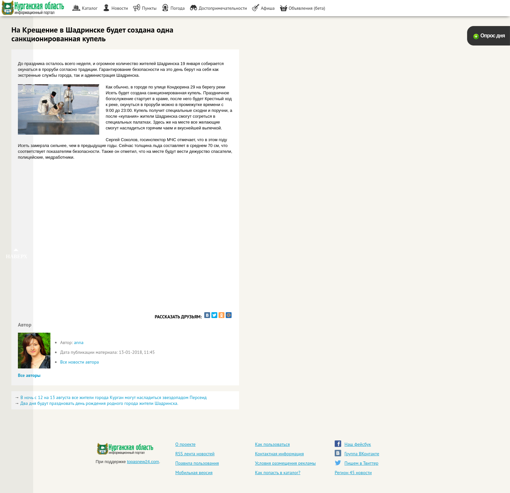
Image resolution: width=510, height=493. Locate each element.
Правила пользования (197, 463)
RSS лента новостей (195, 454)
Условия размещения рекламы (285, 463)
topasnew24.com (143, 461)
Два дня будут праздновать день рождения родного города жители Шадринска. (99, 403)
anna (78, 342)
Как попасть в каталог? (277, 472)
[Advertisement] (125, 258)
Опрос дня (492, 35)
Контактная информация (279, 454)
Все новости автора (79, 362)
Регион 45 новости (353, 472)
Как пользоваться (272, 444)
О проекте (185, 444)
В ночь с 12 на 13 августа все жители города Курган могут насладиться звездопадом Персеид (113, 397)
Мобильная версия (193, 472)
